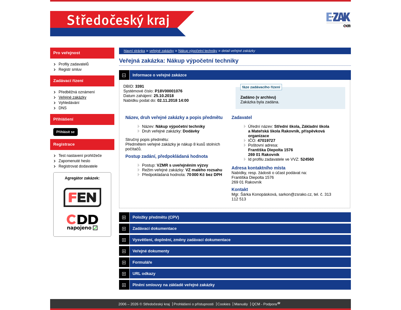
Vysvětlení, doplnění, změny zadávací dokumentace (182, 239)
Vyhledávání (69, 103)
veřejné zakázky (161, 51)
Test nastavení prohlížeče (80, 155)
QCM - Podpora (264, 304)
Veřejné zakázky (72, 97)
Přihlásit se (65, 132)
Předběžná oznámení (77, 92)
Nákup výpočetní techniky (197, 51)
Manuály (241, 304)
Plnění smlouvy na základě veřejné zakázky (174, 284)
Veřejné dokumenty (151, 251)
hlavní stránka (134, 51)
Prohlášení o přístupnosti (193, 304)
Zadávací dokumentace (155, 228)
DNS (63, 108)
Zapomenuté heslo (74, 161)
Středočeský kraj (122, 23)
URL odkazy (144, 273)
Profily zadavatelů (74, 64)
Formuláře (142, 262)
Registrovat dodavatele (78, 166)
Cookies (224, 304)
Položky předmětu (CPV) (156, 217)
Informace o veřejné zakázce (160, 75)
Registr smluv (70, 69)
